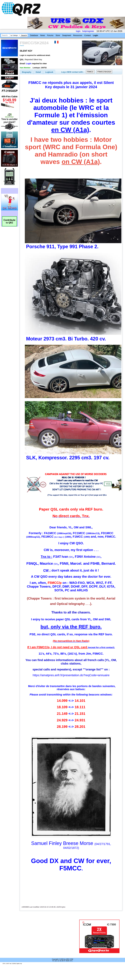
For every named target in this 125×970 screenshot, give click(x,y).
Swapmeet (66, 35)
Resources (77, 35)
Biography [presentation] (26, 72)
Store (58, 35)
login (78, 31)
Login (95, 35)
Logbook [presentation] (49, 72)
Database (34, 35)
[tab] (26, 72)
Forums (50, 35)
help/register (88, 31)
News (42, 35)
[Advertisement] (49, 936)
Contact (87, 35)
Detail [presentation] (38, 72)
